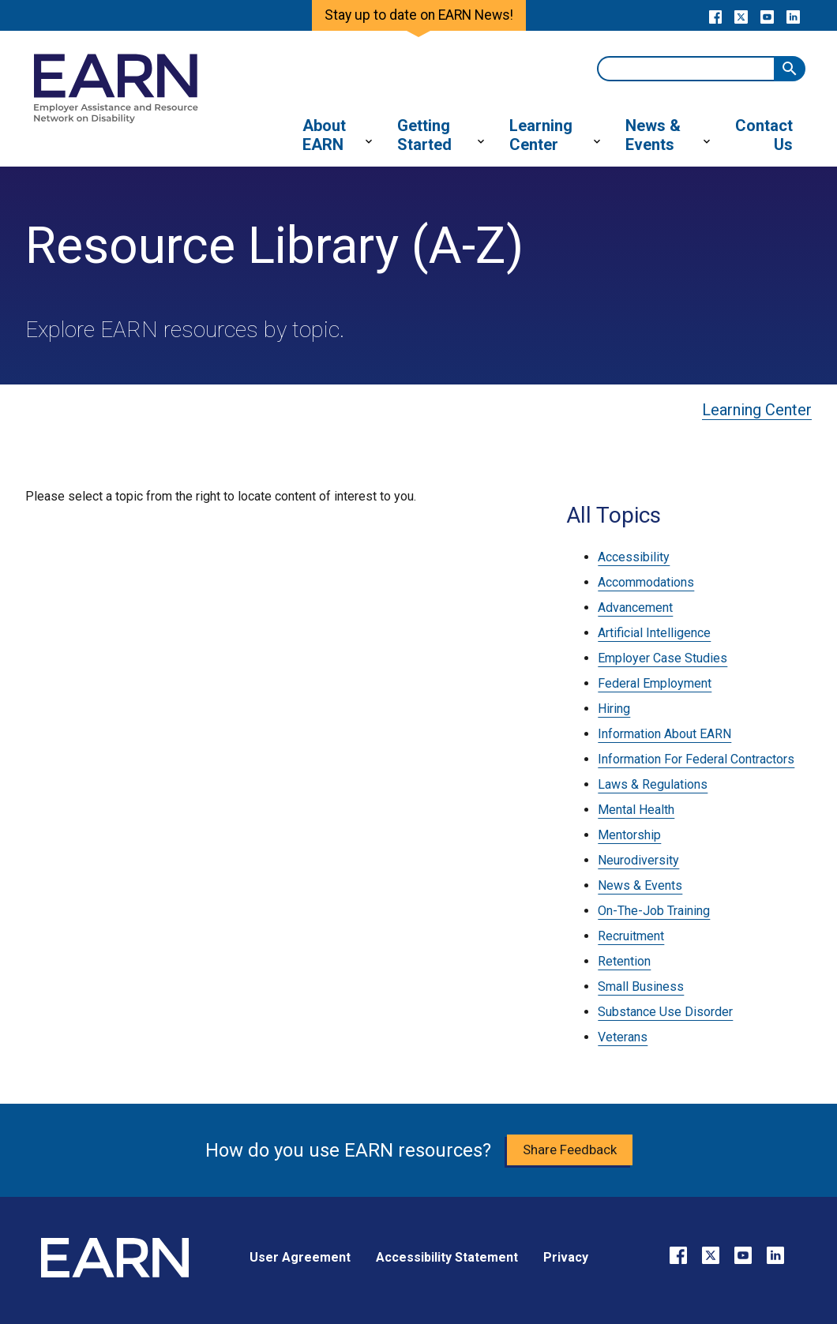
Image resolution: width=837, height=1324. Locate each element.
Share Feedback (570, 1149)
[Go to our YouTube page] (767, 16)
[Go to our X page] (741, 16)
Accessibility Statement (447, 1257)
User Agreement (300, 1257)
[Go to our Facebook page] (715, 16)
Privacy (565, 1257)
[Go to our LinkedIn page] (793, 16)
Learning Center (757, 409)
